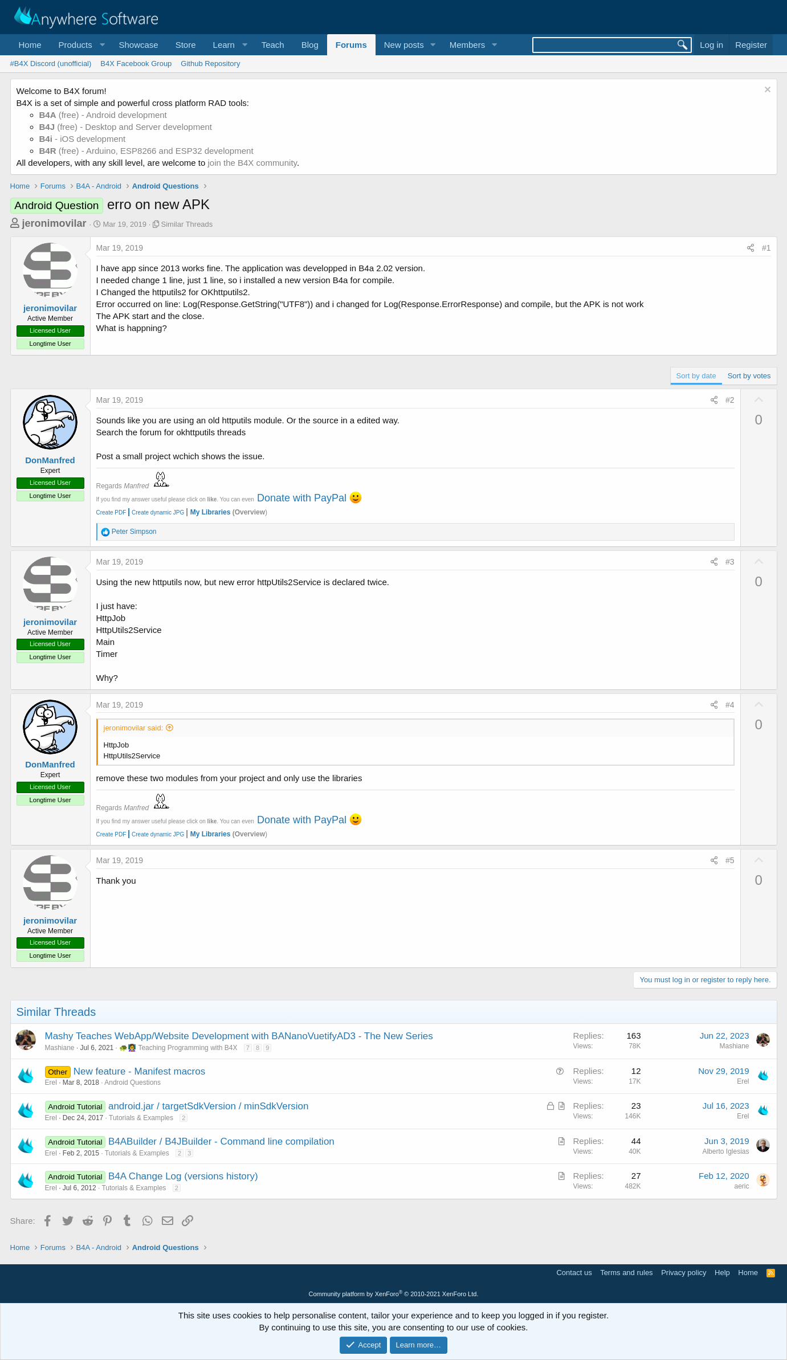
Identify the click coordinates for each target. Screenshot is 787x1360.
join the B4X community (251, 163)
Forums (351, 45)
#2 (730, 400)
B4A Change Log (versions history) (183, 1176)
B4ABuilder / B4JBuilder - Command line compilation (221, 1141)
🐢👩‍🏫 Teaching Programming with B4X (178, 1048)
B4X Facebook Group (136, 63)
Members (468, 45)
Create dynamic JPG (155, 512)
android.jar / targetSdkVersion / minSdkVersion (208, 1106)
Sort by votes (749, 375)
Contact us (574, 1272)
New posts (404, 45)
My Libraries (210, 512)
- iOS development (82, 139)
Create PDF (111, 512)
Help (722, 1272)
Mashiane (60, 1048)
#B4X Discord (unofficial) (51, 63)
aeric (741, 1186)
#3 (730, 561)
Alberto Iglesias (725, 1151)
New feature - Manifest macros (139, 1071)
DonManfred (50, 460)
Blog (310, 45)
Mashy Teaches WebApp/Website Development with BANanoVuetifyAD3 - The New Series (239, 1036)
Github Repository (210, 63)
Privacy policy (683, 1272)
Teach (273, 45)
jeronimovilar (54, 223)
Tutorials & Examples (141, 1118)
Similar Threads (187, 224)
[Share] (750, 248)
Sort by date (696, 375)
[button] (80, 44)
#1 (766, 247)
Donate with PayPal (301, 498)
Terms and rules (626, 1272)
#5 (730, 860)
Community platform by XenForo (394, 1293)
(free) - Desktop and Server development (126, 127)
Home (30, 45)
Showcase (138, 45)
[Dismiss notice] (766, 91)
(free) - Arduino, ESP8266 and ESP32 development (146, 151)
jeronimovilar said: (134, 728)
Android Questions (132, 1083)
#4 (730, 704)
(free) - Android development (103, 115)
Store (186, 45)
